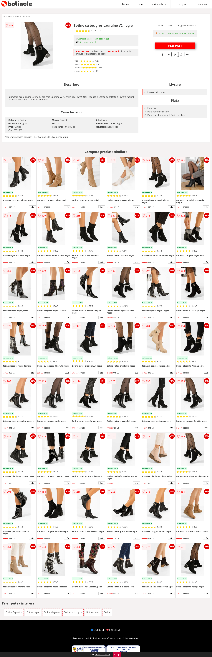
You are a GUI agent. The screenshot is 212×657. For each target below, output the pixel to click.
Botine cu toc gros (73, 612)
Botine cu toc (93, 612)
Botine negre (33, 612)
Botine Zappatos (22, 16)
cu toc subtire (159, 4)
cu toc (141, 4)
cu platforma (201, 4)
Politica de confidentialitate (107, 638)
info (32, 207)
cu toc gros (180, 4)
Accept (117, 654)
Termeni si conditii (82, 638)
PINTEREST (113, 629)
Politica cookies (130, 638)
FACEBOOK (98, 629)
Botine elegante (52, 612)
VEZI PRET (175, 45)
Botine (125, 4)
